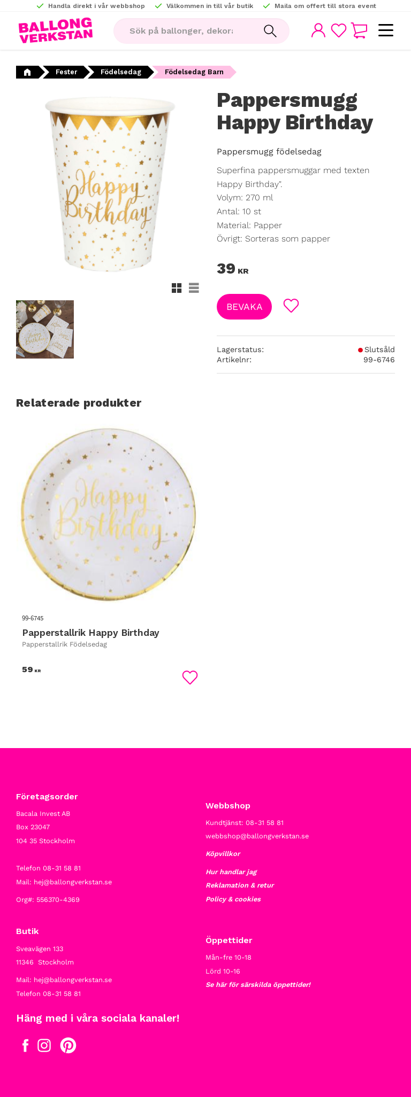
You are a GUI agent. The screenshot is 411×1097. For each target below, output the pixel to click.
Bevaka (244, 306)
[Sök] (270, 31)
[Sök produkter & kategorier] (182, 31)
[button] (385, 30)
